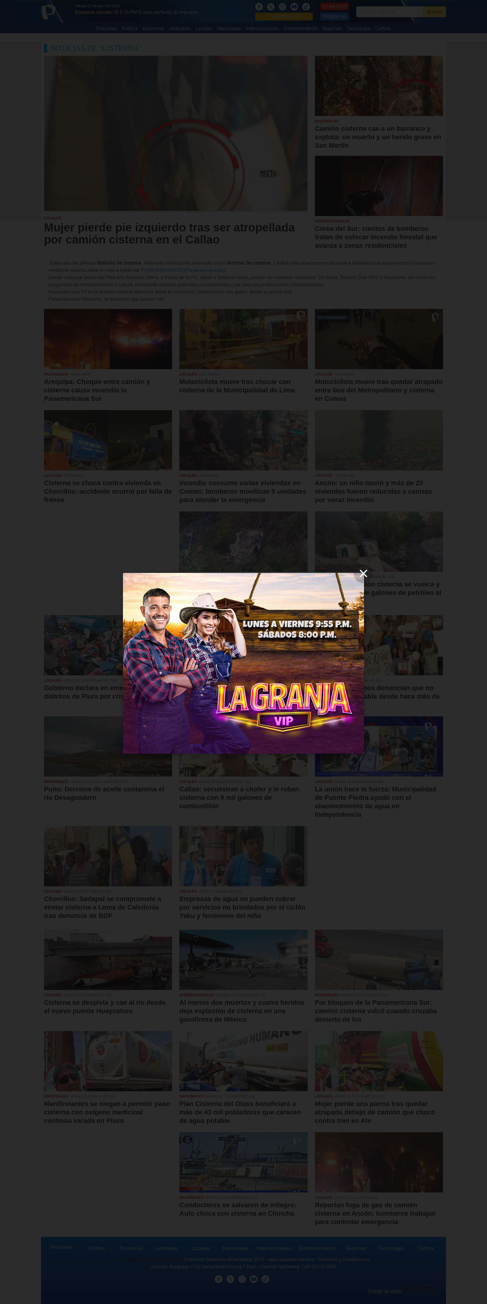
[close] (363, 573)
